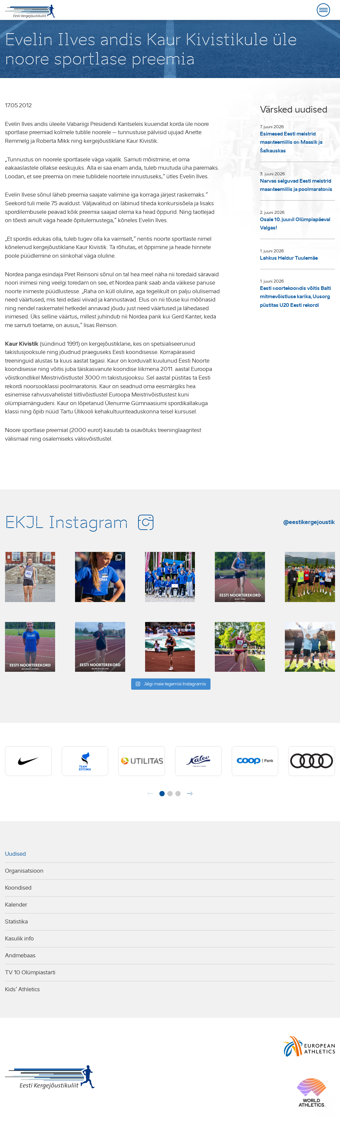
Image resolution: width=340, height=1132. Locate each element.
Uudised (15, 854)
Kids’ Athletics (22, 989)
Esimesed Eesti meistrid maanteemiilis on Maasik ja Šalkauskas (291, 142)
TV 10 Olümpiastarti (30, 972)
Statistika (16, 921)
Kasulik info (19, 938)
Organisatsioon (24, 871)
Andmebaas (20, 955)
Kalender (16, 905)
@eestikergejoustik (309, 522)
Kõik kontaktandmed (198, 1102)
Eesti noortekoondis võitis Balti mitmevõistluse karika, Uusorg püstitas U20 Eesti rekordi (295, 296)
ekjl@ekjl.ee (150, 1102)
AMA (10, 1110)
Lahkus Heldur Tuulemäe (289, 258)
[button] (162, 793)
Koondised (18, 888)
